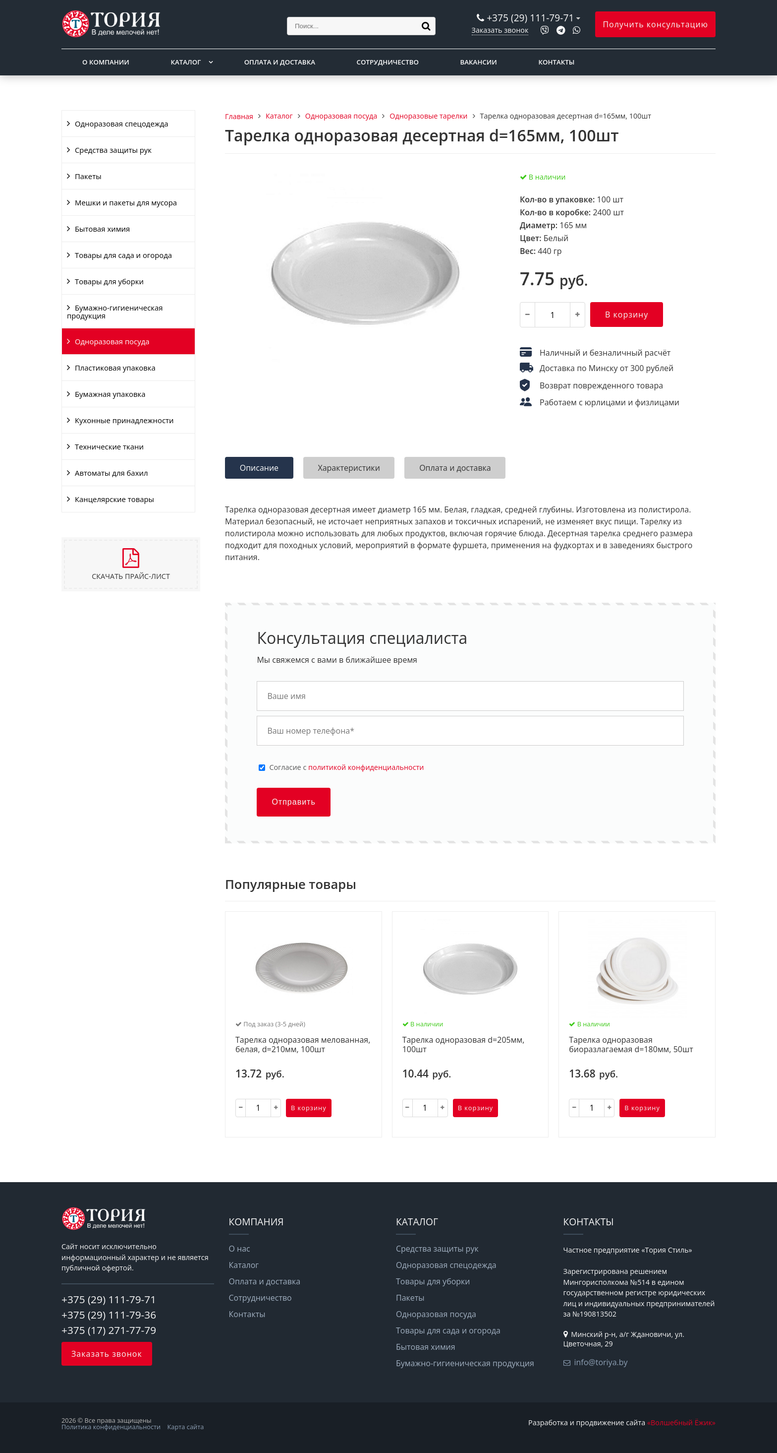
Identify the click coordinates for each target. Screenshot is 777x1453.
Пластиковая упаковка (115, 368)
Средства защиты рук (113, 150)
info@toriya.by (601, 1362)
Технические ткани (109, 446)
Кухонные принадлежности (124, 420)
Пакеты (88, 176)
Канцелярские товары (114, 499)
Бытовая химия (102, 229)
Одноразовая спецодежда (121, 123)
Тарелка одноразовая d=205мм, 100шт (463, 1045)
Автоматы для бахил (111, 473)
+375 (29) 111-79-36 (108, 1315)
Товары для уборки (109, 281)
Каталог (185, 62)
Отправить (293, 802)
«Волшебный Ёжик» (681, 1422)
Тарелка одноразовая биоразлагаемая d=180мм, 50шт (631, 1045)
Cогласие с (346, 767)
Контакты (557, 62)
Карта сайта (185, 1426)
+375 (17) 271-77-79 (108, 1330)
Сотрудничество (388, 62)
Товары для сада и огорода (123, 255)
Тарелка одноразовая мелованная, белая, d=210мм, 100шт (302, 1045)
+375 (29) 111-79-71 (530, 17)
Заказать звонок (500, 30)
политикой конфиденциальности (366, 767)
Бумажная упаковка (110, 394)
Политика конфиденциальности (111, 1426)
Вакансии (478, 62)
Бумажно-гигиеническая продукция (115, 311)
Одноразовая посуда (112, 341)
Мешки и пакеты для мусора (126, 202)
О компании (105, 62)
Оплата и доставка (279, 62)
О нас (239, 1249)
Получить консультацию (655, 24)
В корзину (626, 314)
